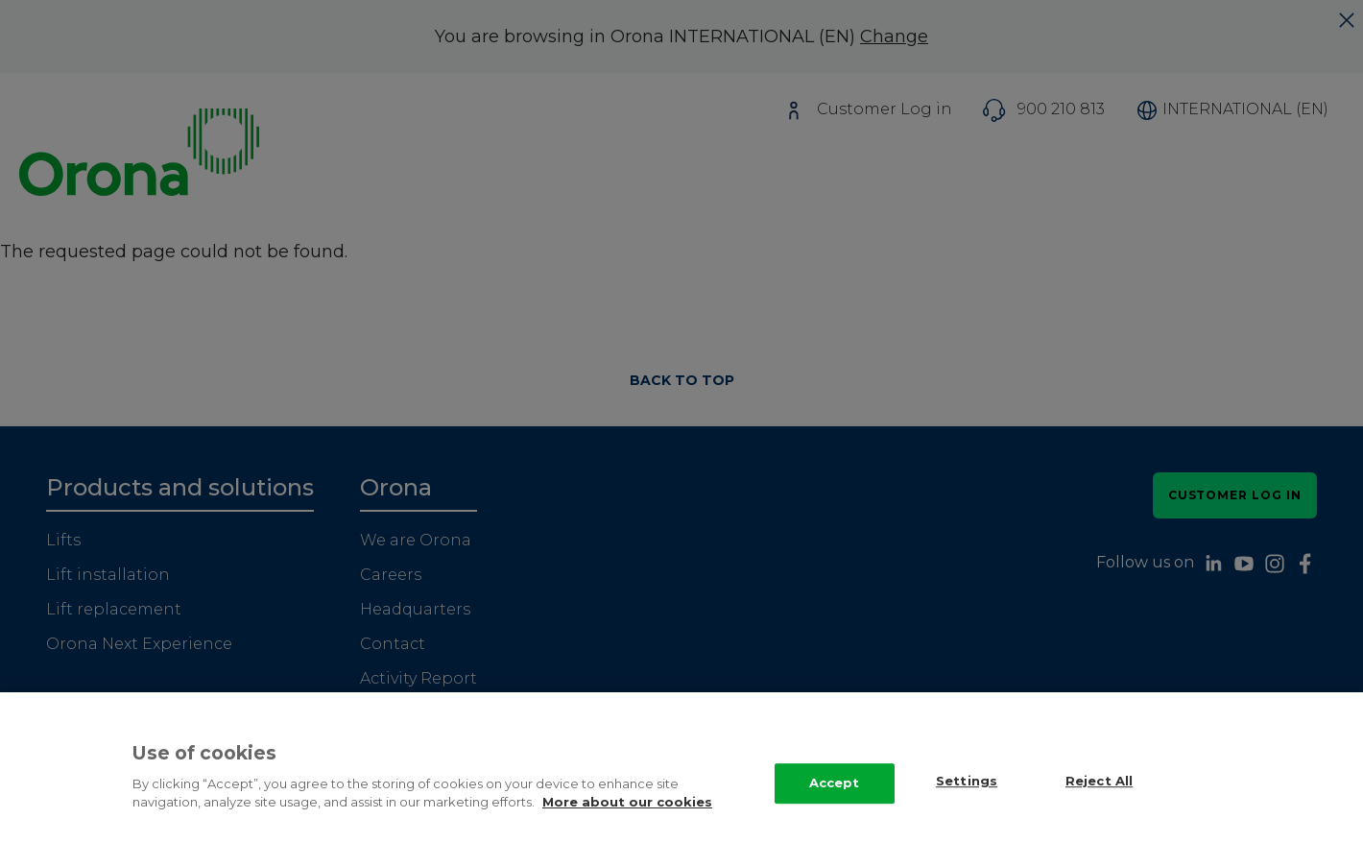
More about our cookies (627, 810)
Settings (966, 789)
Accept (834, 791)
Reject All (1099, 789)
